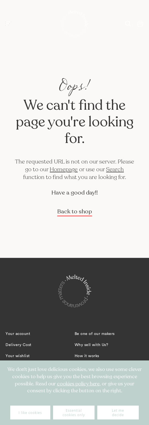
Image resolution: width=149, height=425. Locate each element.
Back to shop (74, 212)
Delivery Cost (19, 345)
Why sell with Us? (91, 345)
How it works (87, 356)
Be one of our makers (95, 334)
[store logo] (74, 23)
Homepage (64, 169)
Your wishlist (18, 356)
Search (115, 169)
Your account (18, 334)
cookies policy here (78, 383)
